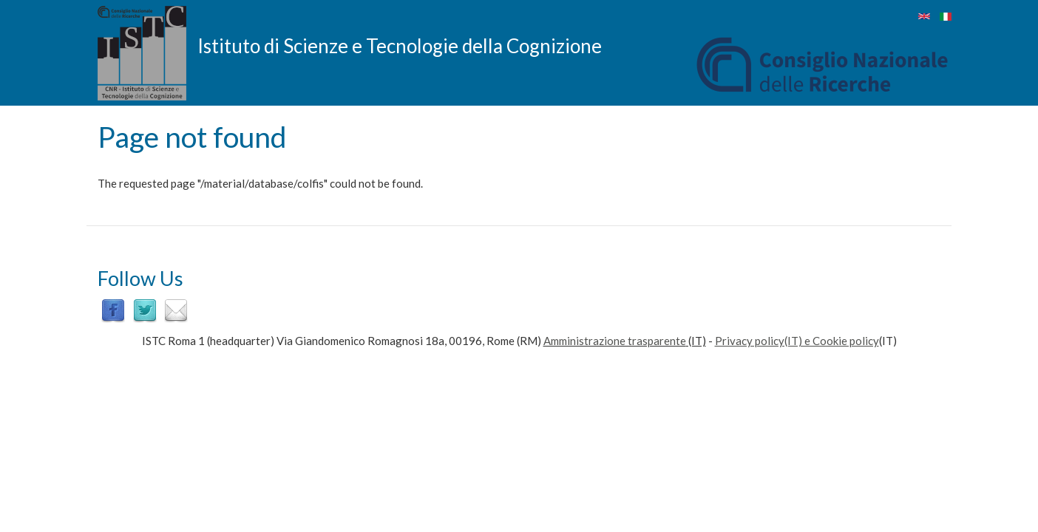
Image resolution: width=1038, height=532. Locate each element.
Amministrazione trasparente (614, 340)
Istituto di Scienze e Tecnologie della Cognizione (399, 45)
